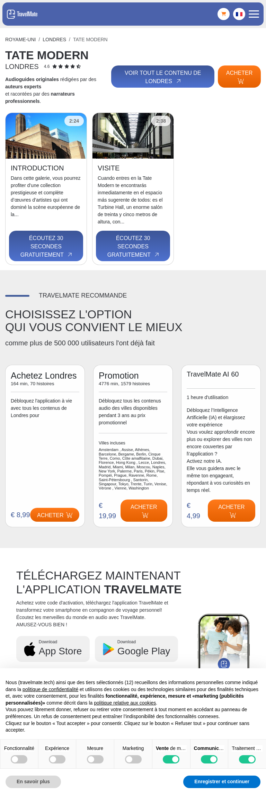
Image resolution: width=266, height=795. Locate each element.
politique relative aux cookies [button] (125, 703)
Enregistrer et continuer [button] (221, 781)
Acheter (239, 77)
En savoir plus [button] (33, 781)
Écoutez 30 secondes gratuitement (46, 246)
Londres (54, 39)
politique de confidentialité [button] (50, 689)
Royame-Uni (20, 39)
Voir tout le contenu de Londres (163, 77)
